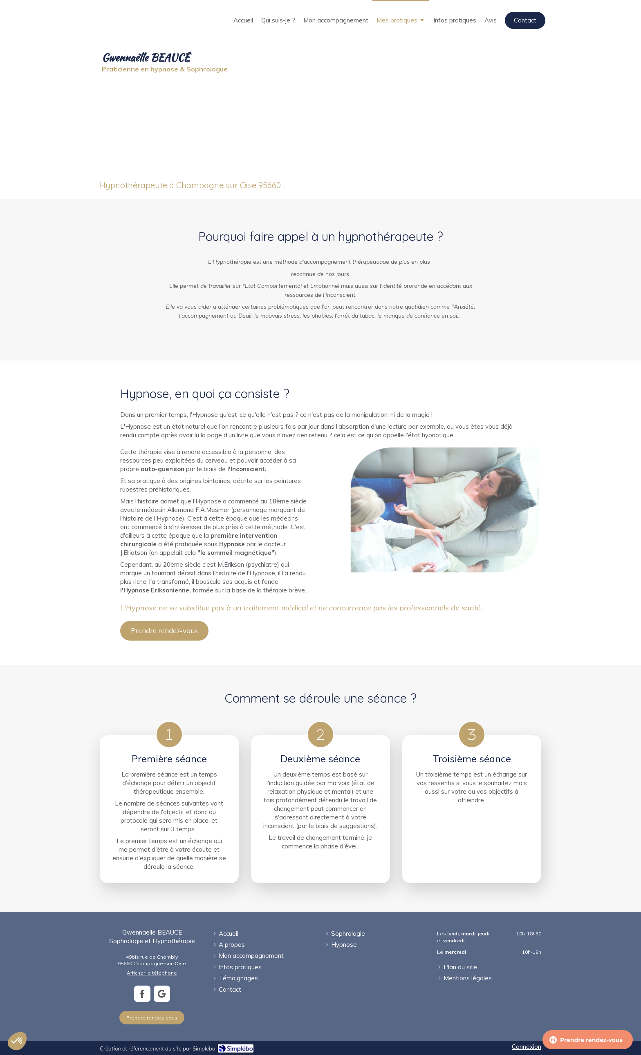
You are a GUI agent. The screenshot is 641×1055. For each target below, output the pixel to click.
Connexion (526, 1047)
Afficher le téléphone (152, 973)
